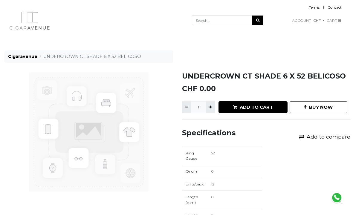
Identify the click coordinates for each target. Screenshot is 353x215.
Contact (335, 7)
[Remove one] (186, 107)
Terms (314, 7)
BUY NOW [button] (318, 107)
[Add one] (210, 107)
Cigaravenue (22, 56)
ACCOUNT (301, 20)
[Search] (257, 20)
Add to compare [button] (324, 136)
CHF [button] (317, 20)
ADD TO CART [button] (253, 107)
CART (334, 20)
